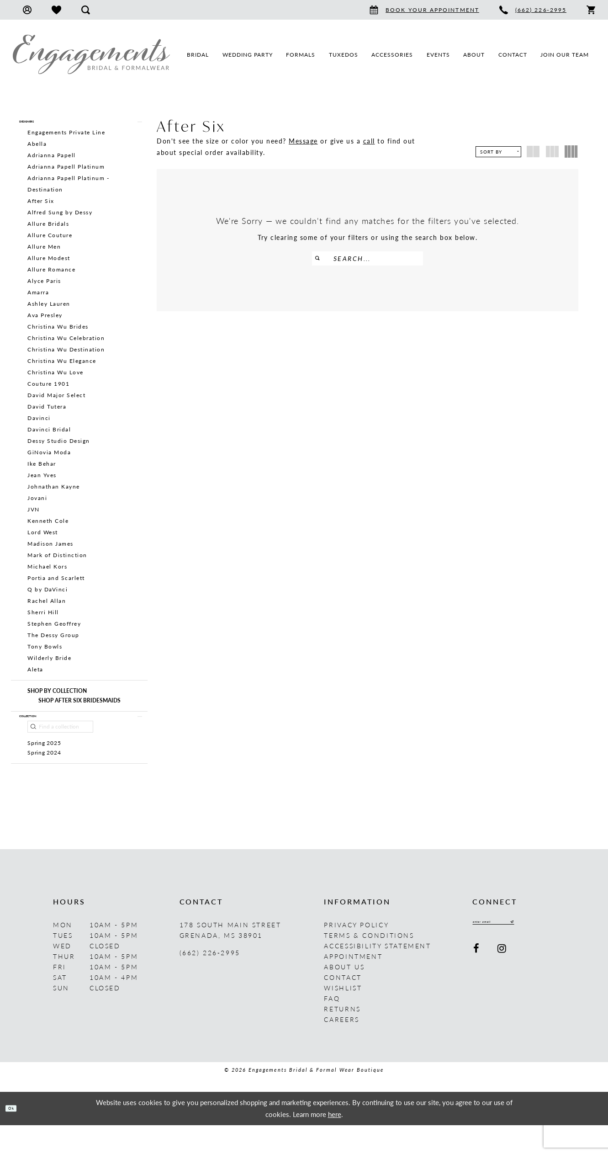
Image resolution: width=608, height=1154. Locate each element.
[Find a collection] (60, 744)
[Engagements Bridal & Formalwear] (91, 54)
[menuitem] (27, 9)
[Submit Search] (322, 258)
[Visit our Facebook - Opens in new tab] (476, 982)
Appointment (353, 984)
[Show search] (85, 9)
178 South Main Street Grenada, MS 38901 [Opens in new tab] (230, 958)
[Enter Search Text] (367, 258)
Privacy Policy (356, 953)
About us (344, 995)
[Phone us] (532, 9)
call (369, 140)
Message (303, 140)
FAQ (332, 1027)
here (334, 1143)
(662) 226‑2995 (210, 981)
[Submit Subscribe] (548, 953)
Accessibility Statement (377, 974)
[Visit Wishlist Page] (56, 10)
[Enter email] (513, 953)
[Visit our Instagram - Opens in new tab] (502, 982)
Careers (341, 1048)
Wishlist (343, 1016)
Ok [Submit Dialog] (17, 1137)
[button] (27, 9)
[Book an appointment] (424, 9)
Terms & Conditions (369, 963)
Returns (342, 1037)
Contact (342, 1005)
